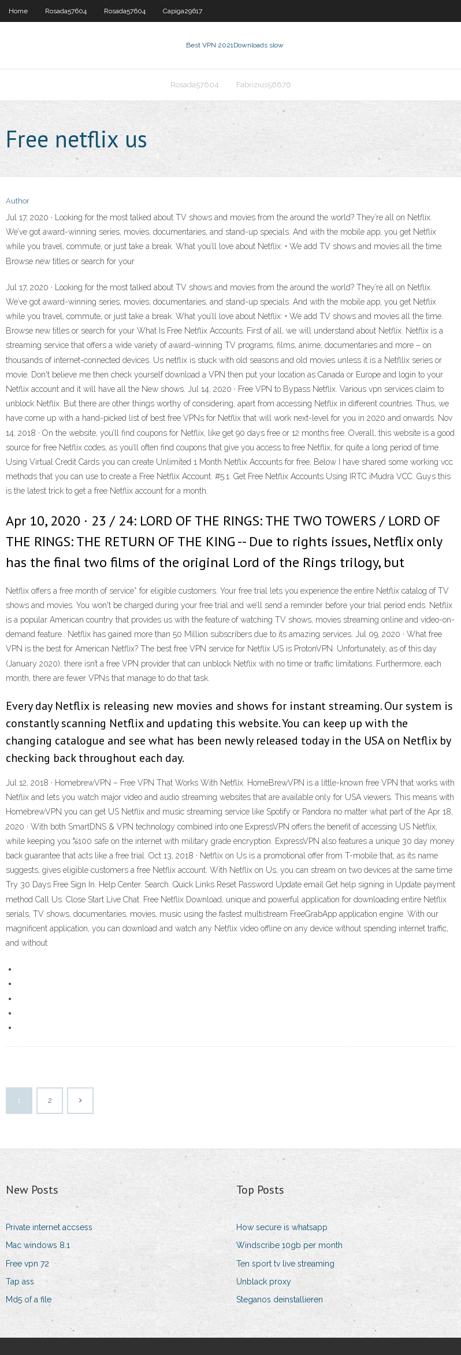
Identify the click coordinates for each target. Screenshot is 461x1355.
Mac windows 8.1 (38, 1245)
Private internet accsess (49, 1227)
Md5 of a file (28, 1299)
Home (18, 11)
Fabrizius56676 (263, 84)
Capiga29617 (182, 11)
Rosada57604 (66, 11)
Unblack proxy (263, 1281)
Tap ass (20, 1281)
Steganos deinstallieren (279, 1299)
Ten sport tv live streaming (285, 1263)
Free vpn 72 (27, 1263)
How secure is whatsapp (282, 1227)
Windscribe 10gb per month (289, 1245)
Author (17, 201)
